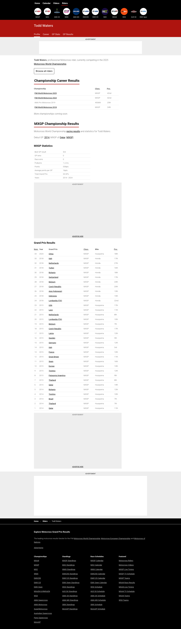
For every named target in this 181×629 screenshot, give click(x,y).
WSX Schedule (96, 587)
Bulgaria (52, 272)
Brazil (51, 399)
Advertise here (77, 236)
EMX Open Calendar (98, 583)
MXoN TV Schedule (127, 591)
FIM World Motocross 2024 (46, 98)
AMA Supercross (41, 600)
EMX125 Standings (70, 578)
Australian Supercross (43, 613)
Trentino (52, 371)
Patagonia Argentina (57, 375)
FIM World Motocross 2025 (46, 93)
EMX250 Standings (70, 574)
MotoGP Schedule (97, 609)
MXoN (114, 13)
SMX (105, 13)
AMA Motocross (40, 604)
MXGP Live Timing (126, 569)
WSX (124, 13)
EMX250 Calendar (97, 574)
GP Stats (56, 34)
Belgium (52, 282)
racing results (73, 131)
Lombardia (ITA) (55, 301)
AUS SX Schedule (97, 591)
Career (46, 34)
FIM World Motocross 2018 (46, 107)
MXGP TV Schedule (127, 574)
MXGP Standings (69, 561)
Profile (37, 34)
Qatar (62, 137)
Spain (51, 361)
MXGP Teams (124, 578)
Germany (52, 343)
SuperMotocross (41, 609)
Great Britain (54, 357)
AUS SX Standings (69, 591)
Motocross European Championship (115, 538)
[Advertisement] (90, 47)
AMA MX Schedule (98, 600)
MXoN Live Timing (126, 587)
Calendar (46, 3)
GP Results (68, 34)
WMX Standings (68, 569)
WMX (66, 13)
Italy (50, 258)
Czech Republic (55, 287)
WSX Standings (68, 587)
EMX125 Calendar (97, 578)
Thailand (52, 380)
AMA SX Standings (70, 596)
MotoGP (37, 622)
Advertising (38, 548)
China (51, 254)
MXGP (37, 13)
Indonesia (53, 296)
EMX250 (86, 13)
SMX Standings (68, 604)
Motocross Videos (126, 565)
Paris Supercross (41, 618)
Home (37, 3)
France (51, 352)
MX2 (47, 13)
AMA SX (57, 13)
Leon (51, 310)
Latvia (51, 333)
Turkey (51, 268)
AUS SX (133, 13)
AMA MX (76, 13)
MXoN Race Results (127, 583)
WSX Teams (124, 600)
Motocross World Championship (50, 64)
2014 (46, 137)
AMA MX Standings (70, 600)
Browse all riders (44, 71)
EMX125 (95, 13)
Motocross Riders (126, 561)
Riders (65, 3)
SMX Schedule (96, 604)
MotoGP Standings (70, 609)
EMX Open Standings (70, 583)
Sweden (52, 338)
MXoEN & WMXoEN (42, 591)
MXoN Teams (124, 596)
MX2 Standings (68, 565)
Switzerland (53, 277)
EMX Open (143, 13)
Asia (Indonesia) (55, 291)
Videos (56, 3)
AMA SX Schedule (97, 596)
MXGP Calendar (96, 561)
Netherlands (54, 263)
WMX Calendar (96, 569)
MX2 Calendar (96, 565)
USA (50, 305)
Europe (51, 366)
